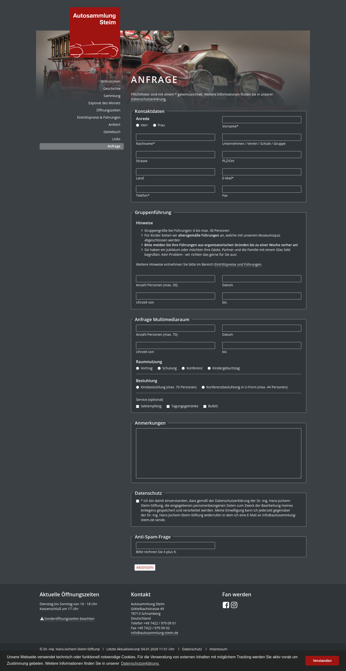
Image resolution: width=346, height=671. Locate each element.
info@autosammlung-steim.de (154, 632)
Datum (227, 285)
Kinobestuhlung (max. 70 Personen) (169, 387)
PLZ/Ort (228, 161)
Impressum (218, 649)
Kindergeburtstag (226, 368)
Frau (161, 125)
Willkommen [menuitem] (110, 81)
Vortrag (147, 368)
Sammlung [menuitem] (112, 95)
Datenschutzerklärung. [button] (140, 663)
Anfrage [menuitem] (114, 146)
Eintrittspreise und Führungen (237, 264)
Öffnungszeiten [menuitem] (108, 110)
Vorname (230, 126)
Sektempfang (151, 406)
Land (140, 178)
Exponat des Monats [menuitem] (104, 103)
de (95, 32)
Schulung (169, 368)
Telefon (142, 195)
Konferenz (194, 368)
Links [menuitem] (116, 139)
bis (224, 302)
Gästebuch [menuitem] (112, 131)
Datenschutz (192, 649)
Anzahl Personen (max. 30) (157, 285)
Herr (144, 125)
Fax (225, 195)
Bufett (213, 406)
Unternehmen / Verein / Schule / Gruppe (253, 143)
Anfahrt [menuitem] (114, 124)
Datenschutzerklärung (148, 99)
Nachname (145, 143)
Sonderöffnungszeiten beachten (69, 618)
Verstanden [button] (322, 661)
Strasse (141, 161)
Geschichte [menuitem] (111, 88)
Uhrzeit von (145, 302)
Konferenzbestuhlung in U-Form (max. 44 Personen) (247, 387)
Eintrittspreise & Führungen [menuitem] (98, 117)
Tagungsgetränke (184, 406)
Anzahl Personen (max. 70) (157, 334)
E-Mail (228, 178)
